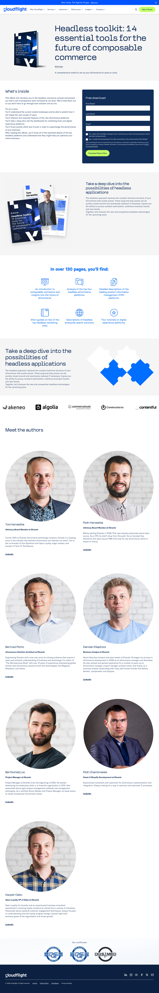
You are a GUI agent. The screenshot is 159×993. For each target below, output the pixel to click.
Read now (94, 3)
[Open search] (136, 9)
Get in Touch (147, 9)
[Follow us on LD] (125, 974)
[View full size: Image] (38, 213)
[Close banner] (155, 2)
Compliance (55, 983)
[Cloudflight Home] (15, 9)
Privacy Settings (66, 983)
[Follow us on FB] (141, 974)
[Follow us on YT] (136, 974)
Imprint (35, 983)
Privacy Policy (44, 983)
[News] (152, 974)
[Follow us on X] (147, 974)
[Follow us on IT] (131, 974)
